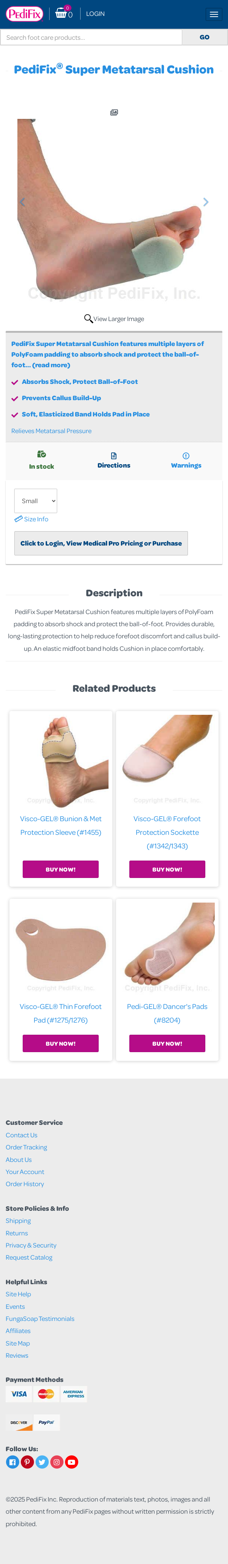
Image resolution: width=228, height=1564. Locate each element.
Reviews (17, 1355)
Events (15, 1306)
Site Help (18, 1294)
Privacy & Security (31, 1245)
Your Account (25, 1171)
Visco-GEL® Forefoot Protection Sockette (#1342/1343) (167, 832)
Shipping (18, 1220)
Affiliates (18, 1330)
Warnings (186, 461)
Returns (17, 1233)
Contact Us (21, 1135)
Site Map (18, 1343)
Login (95, 13)
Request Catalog (29, 1257)
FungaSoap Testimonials (40, 1318)
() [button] (64, 14)
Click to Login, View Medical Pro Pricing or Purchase (101, 543)
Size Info (31, 519)
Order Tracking (26, 1147)
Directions (114, 461)
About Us (19, 1159)
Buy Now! (61, 869)
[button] (22, 260)
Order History (25, 1183)
